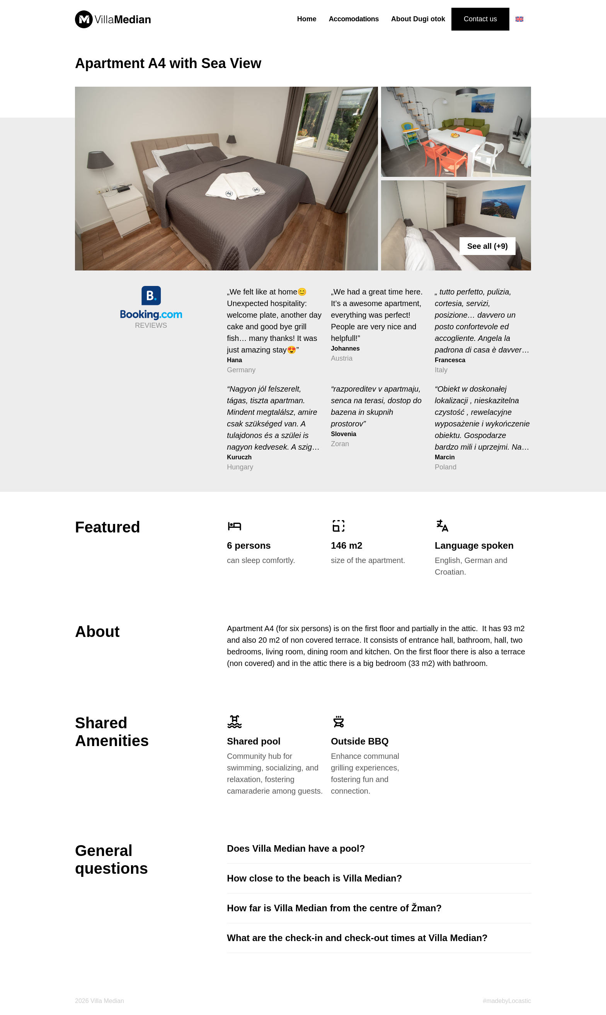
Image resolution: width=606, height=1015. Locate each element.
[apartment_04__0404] (456, 132)
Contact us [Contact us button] (480, 19)
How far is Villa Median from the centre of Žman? (334, 908)
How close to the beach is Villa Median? (314, 878)
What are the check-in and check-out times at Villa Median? (357, 938)
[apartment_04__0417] (456, 225)
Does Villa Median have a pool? (296, 848)
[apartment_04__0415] (226, 178)
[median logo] (113, 19)
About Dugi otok (418, 19)
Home (307, 19)
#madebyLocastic (507, 1001)
